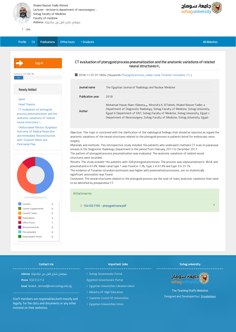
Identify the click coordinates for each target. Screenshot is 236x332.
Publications (47, 42)
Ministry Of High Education (105, 292)
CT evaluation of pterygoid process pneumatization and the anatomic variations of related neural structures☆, (37, 115)
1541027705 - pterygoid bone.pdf (103, 205)
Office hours (67, 42)
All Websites (210, 42)
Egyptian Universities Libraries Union (110, 286)
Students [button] (88, 42)
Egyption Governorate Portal (105, 280)
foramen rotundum (173, 75)
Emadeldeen (208, 296)
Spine (21, 99)
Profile (22, 42)
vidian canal (153, 75)
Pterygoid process (133, 75)
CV (33, 42)
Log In (29, 63)
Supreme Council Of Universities (108, 298)
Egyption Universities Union (105, 304)
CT (188, 75)
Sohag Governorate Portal (104, 273)
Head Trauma (26, 104)
